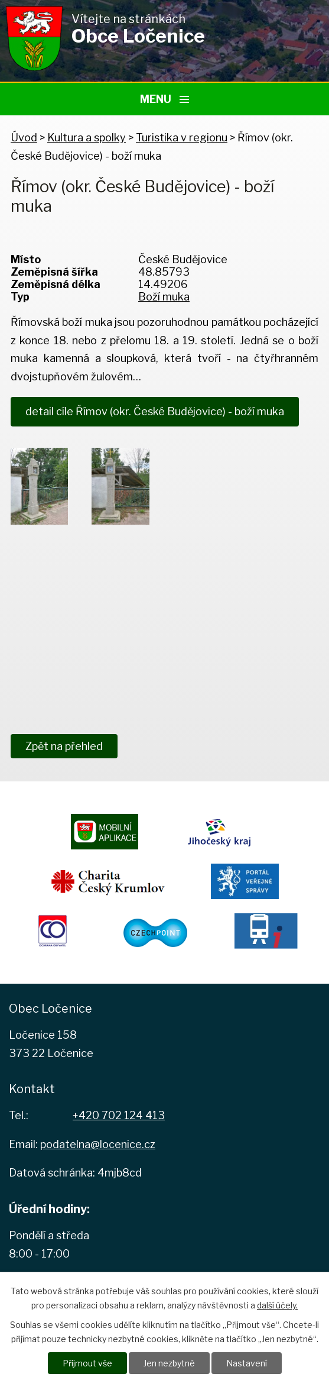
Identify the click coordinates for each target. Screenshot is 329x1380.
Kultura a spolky (86, 137)
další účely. (277, 1305)
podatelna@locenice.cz (97, 1144)
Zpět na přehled (64, 746)
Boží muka (164, 296)
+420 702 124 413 (119, 1115)
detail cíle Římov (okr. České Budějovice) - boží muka (154, 411)
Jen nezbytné (169, 1363)
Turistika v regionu (181, 137)
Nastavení (246, 1363)
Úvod (24, 137)
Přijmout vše (87, 1363)
